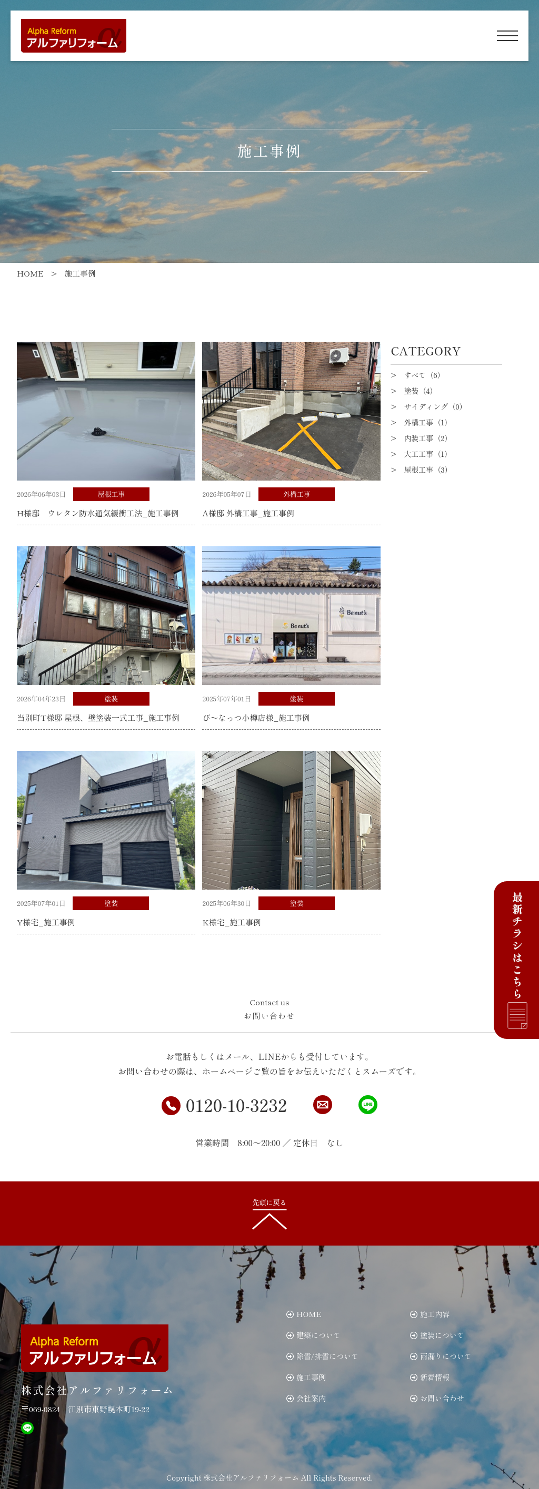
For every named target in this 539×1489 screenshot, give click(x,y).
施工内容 (430, 1314)
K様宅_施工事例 (231, 921)
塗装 (111, 698)
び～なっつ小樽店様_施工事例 (256, 717)
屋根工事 (111, 494)
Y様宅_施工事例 (46, 921)
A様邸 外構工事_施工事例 (248, 512)
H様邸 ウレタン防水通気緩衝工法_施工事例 (98, 512)
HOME (304, 1314)
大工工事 (428, 453)
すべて (424, 375)
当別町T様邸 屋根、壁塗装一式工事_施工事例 (98, 717)
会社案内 (306, 1398)
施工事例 (306, 1377)
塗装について (437, 1335)
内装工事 (428, 438)
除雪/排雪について (322, 1356)
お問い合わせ (437, 1398)
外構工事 (297, 494)
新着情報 (430, 1377)
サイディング (435, 406)
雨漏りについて (441, 1356)
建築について (313, 1335)
